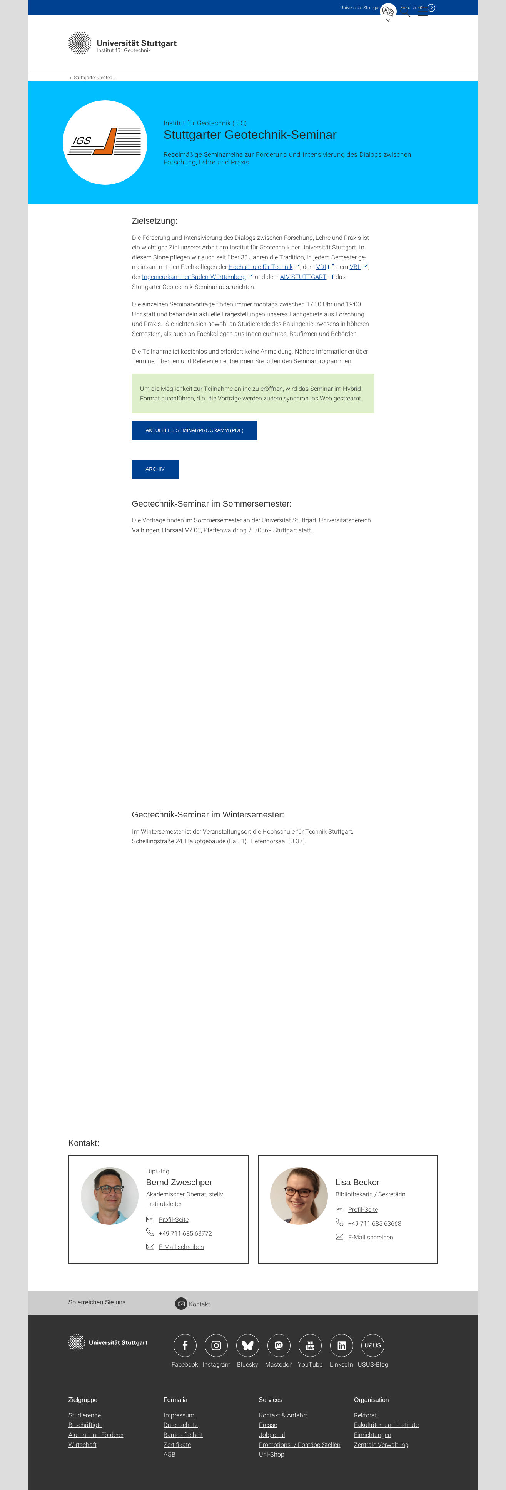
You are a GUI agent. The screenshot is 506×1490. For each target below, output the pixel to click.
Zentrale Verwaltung (381, 1444)
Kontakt (192, 1304)
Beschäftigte (85, 1424)
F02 (412, 7)
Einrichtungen (372, 1434)
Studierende (84, 1415)
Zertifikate (177, 1444)
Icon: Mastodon (279, 1345)
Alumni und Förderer (96, 1434)
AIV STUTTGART (303, 276)
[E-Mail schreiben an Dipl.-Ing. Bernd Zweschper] (175, 1247)
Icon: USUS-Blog (372, 1345)
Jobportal (272, 1434)
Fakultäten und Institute (386, 1424)
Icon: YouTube (310, 1345)
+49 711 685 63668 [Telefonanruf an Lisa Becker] (374, 1223)
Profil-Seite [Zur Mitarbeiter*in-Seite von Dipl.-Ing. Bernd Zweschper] (174, 1219)
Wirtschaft (82, 1444)
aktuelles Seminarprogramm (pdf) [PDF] (195, 430)
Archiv (155, 469)
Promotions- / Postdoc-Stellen (300, 1444)
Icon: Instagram (216, 1345)
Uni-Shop (271, 1454)
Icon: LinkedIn (341, 1345)
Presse (268, 1424)
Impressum (179, 1415)
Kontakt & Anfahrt (283, 1415)
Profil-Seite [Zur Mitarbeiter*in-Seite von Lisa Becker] (363, 1209)
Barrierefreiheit (183, 1434)
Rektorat (365, 1415)
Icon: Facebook (185, 1345)
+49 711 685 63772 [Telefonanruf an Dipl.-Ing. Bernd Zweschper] (185, 1233)
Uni (361, 7)
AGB (169, 1454)
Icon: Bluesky (247, 1345)
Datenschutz (181, 1424)
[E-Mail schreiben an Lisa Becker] (364, 1237)
